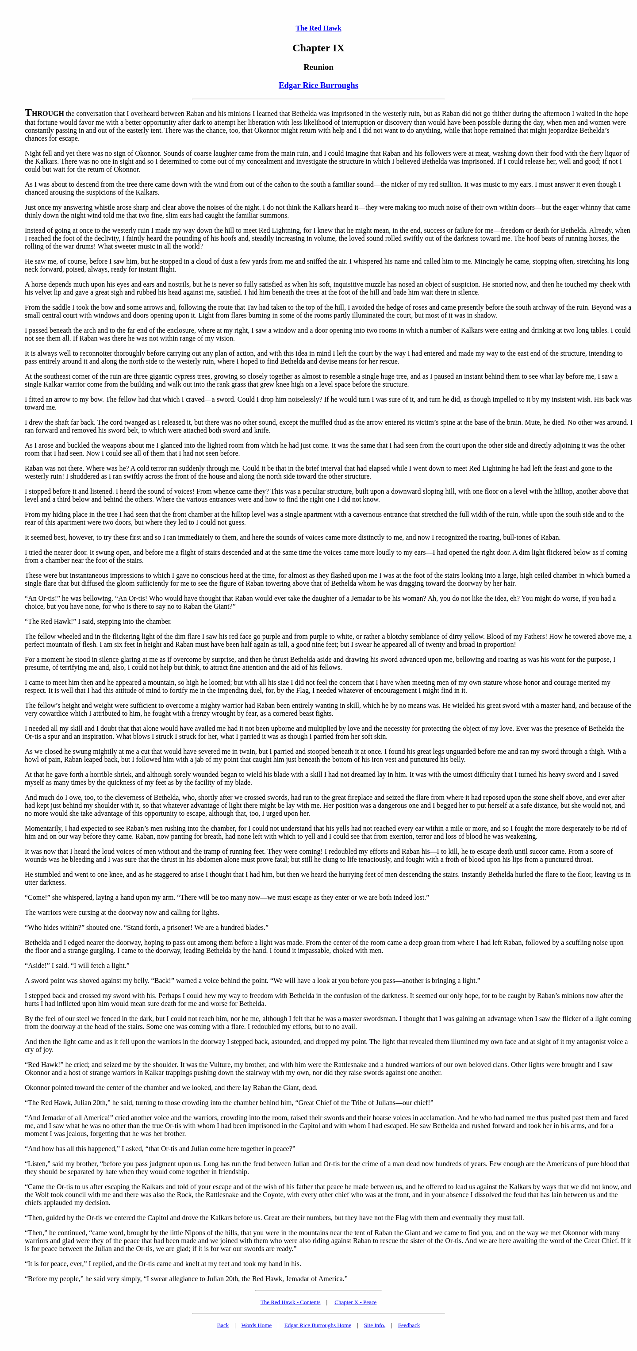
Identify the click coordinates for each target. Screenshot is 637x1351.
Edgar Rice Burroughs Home (317, 1325)
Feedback (409, 1325)
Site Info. (374, 1325)
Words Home (257, 1325)
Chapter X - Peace (355, 1302)
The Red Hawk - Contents (291, 1302)
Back (223, 1325)
